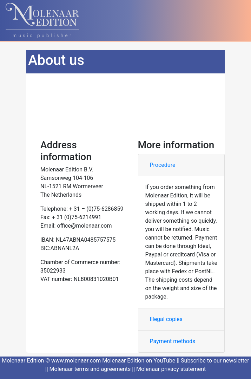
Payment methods (173, 341)
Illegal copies (166, 319)
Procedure (163, 165)
